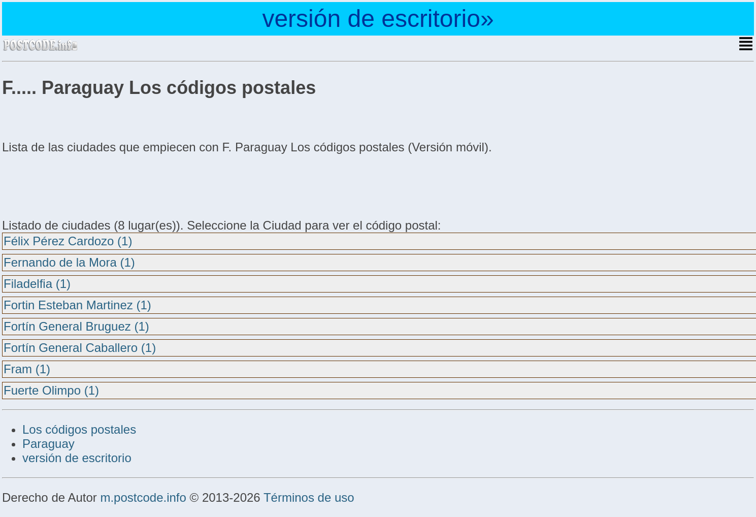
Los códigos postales (79, 429)
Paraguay (48, 443)
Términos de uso (309, 497)
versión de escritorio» (378, 18)
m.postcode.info (143, 497)
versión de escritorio (77, 458)
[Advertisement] (83, 184)
